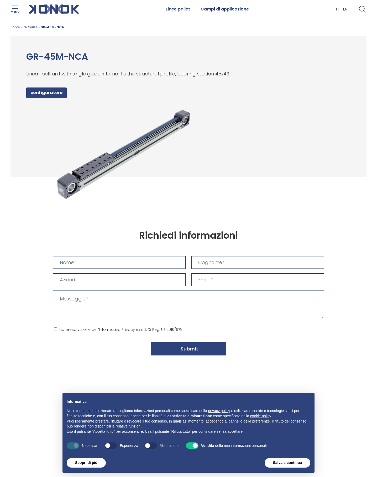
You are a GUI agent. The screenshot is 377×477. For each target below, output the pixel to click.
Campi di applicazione (225, 9)
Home (15, 27)
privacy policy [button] (219, 411)
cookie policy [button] (260, 416)
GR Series (30, 27)
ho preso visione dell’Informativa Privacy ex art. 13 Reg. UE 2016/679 (120, 329)
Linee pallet (178, 9)
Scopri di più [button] (86, 462)
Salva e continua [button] (287, 462)
